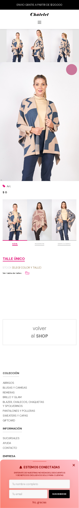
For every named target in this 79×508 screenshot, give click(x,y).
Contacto (10, 448)
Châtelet (39, 16)
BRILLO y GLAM (12, 397)
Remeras (9, 392)
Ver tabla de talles (12, 273)
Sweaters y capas (15, 415)
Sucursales (11, 438)
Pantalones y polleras (19, 411)
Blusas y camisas (15, 387)
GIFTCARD (9, 420)
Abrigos (8, 383)
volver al (39, 332)
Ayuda (7, 443)
